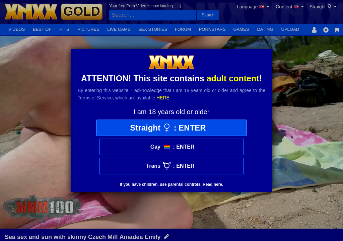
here (162, 97)
